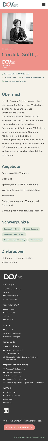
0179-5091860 (10, 77)
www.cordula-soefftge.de (15, 81)
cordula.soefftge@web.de (33, 77)
